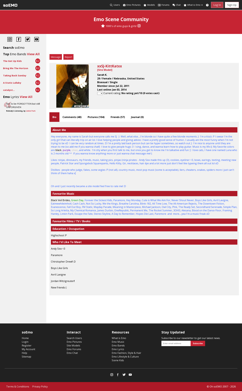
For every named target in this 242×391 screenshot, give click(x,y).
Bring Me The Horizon (15, 68)
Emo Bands (118, 345)
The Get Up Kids (12, 60)
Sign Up (231, 5)
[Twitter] (27, 39)
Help (24, 353)
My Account (28, 349)
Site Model (104, 70)
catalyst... (9, 89)
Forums (163, 5)
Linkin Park (30, 111)
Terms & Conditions (17, 386)
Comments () (72, 117)
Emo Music (118, 341)
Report (68, 56)
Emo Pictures (132, 5)
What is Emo (193, 5)
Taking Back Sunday (14, 75)
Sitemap (26, 356)
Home (25, 338)
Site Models (73, 345)
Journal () (137, 117)
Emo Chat (72, 353)
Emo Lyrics (118, 349)
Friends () (118, 117)
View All (33, 54)
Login (25, 341)
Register (26, 345)
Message (56, 56)
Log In (217, 5)
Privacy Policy (40, 386)
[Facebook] (18, 39)
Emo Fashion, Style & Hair (126, 353)
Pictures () (96, 117)
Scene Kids (118, 360)
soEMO (10, 5)
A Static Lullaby (12, 82)
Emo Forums (74, 349)
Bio (54, 117)
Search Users (74, 338)
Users (115, 5)
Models (149, 5)
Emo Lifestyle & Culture (125, 356)
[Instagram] (139, 26)
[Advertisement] (144, 44)
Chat (176, 5)
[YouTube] (36, 39)
